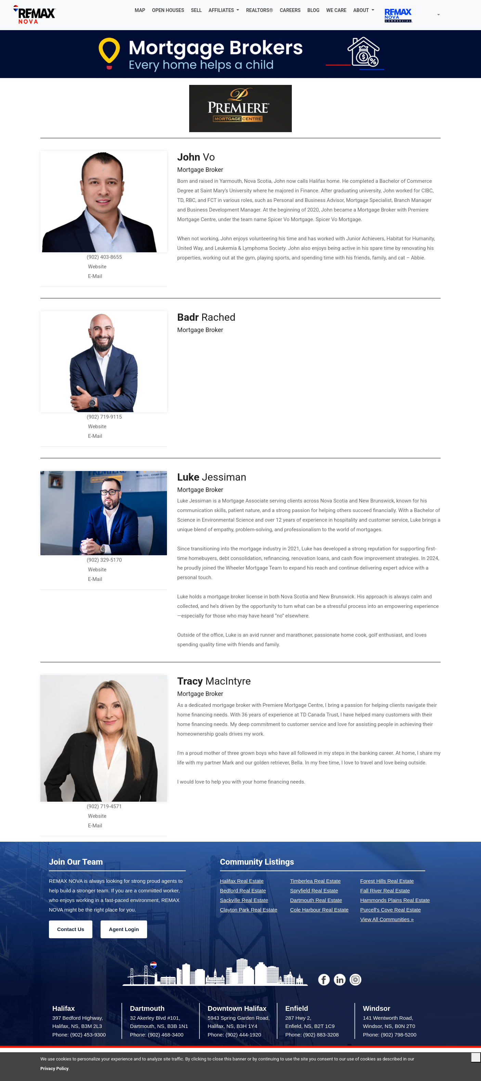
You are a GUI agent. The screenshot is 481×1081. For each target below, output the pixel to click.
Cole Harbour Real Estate (319, 910)
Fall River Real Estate (385, 890)
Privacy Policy (54, 1068)
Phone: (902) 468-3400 (156, 1035)
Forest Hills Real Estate (387, 881)
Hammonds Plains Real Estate (395, 900)
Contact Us (70, 929)
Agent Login (124, 929)
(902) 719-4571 (104, 806)
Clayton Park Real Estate (248, 910)
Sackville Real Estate (244, 900)
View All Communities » (387, 919)
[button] (224, 10)
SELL (196, 10)
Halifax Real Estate (242, 881)
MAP (140, 10)
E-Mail (95, 276)
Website (97, 267)
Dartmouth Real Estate (316, 900)
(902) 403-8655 (104, 257)
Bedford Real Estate (243, 890)
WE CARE (336, 10)
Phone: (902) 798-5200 (389, 1035)
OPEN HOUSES (168, 10)
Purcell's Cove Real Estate (390, 910)
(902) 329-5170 (104, 560)
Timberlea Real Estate (315, 881)
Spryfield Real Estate (314, 890)
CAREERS (290, 10)
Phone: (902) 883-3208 (312, 1035)
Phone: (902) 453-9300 (79, 1035)
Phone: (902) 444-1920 (234, 1035)
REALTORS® (259, 10)
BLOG (314, 10)
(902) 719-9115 (104, 417)
